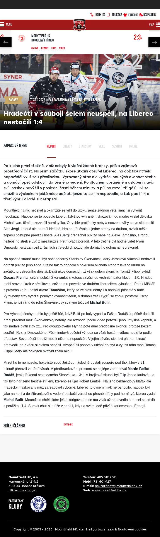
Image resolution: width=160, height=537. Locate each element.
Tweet (68, 424)
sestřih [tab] (117, 147)
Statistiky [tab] (85, 147)
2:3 (138, 37)
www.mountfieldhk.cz (109, 490)
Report (44, 48)
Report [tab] (51, 147)
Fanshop (130, 14)
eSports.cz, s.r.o (101, 529)
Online (34, 48)
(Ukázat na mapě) (23, 490)
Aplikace (114, 14)
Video (62, 48)
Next (154, 42)
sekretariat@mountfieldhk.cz (118, 486)
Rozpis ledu (147, 14)
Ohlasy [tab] (67, 147)
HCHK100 (97, 14)
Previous (6, 42)
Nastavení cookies (132, 529)
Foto (53, 48)
